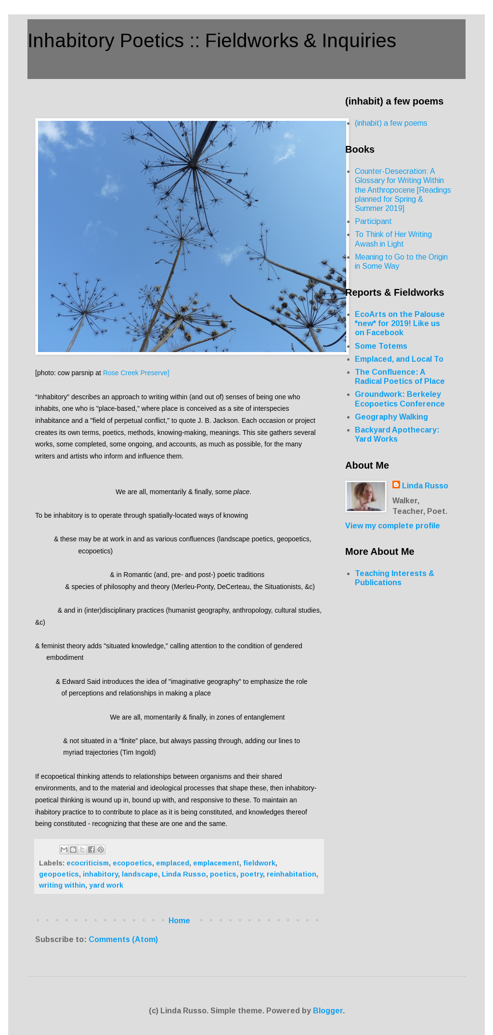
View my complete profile (392, 526)
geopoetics (59, 874)
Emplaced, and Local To (399, 359)
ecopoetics (132, 863)
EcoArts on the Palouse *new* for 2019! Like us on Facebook (400, 323)
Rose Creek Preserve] (136, 373)
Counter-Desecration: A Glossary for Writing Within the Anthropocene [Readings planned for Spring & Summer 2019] (403, 189)
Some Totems (381, 346)
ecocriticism (87, 863)
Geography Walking (391, 417)
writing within (62, 885)
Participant (373, 221)
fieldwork (259, 863)
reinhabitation (291, 874)
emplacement (216, 863)
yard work (106, 885)
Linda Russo (184, 874)
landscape (140, 874)
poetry (251, 874)
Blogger (328, 1011)
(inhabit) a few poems (391, 123)
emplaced (172, 863)
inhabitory (100, 874)
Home (179, 921)
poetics (223, 874)
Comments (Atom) (123, 939)
